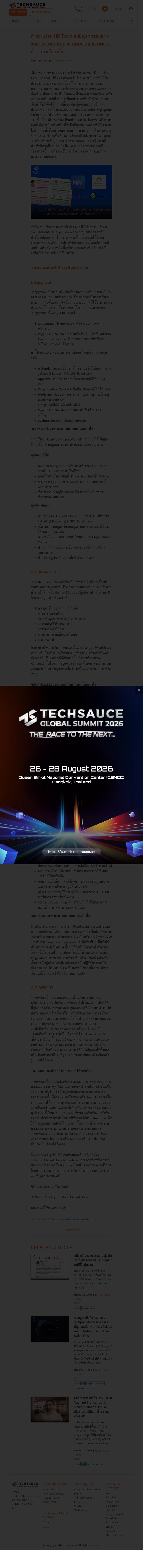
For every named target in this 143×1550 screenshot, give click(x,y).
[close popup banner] (139, 690)
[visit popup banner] (71, 775)
